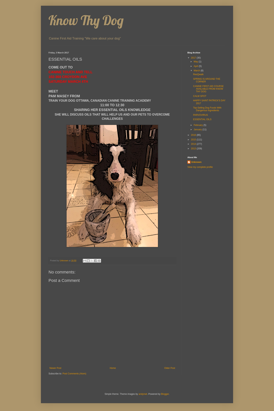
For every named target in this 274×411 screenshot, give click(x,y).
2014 (194, 144)
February (198, 125)
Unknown (196, 162)
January (198, 129)
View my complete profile (200, 167)
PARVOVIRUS (200, 115)
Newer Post (55, 368)
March (197, 70)
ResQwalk (198, 74)
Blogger (165, 394)
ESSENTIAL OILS (202, 119)
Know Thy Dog (86, 20)
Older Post (169, 368)
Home (113, 368)
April (196, 66)
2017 (194, 57)
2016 (194, 135)
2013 (194, 148)
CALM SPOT (199, 96)
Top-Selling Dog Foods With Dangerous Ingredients (207, 109)
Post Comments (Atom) (74, 373)
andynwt (143, 394)
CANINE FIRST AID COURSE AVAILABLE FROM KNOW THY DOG (208, 89)
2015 (194, 139)
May (196, 61)
